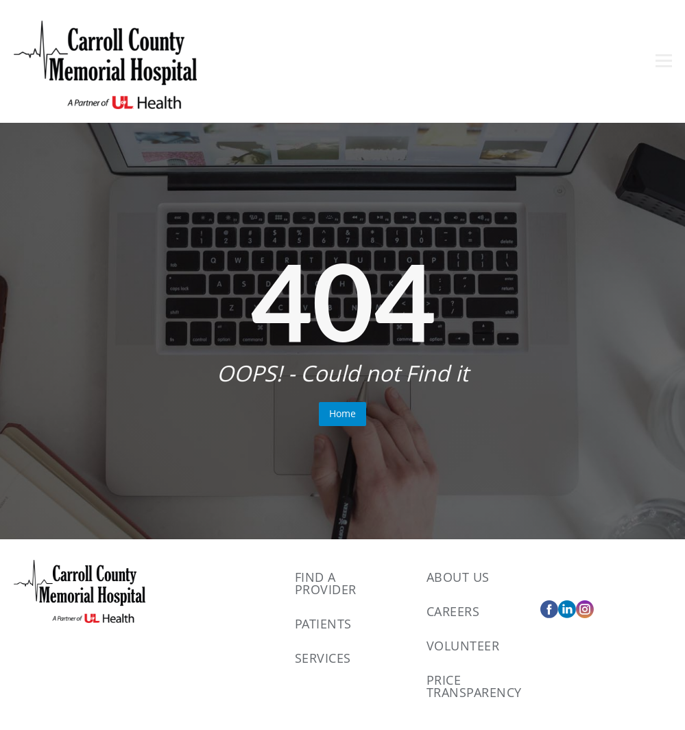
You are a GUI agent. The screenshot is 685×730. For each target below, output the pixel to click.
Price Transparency (474, 686)
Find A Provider (326, 583)
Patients (323, 623)
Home (342, 413)
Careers (453, 611)
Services (323, 658)
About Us (458, 577)
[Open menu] (664, 61)
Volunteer (463, 645)
